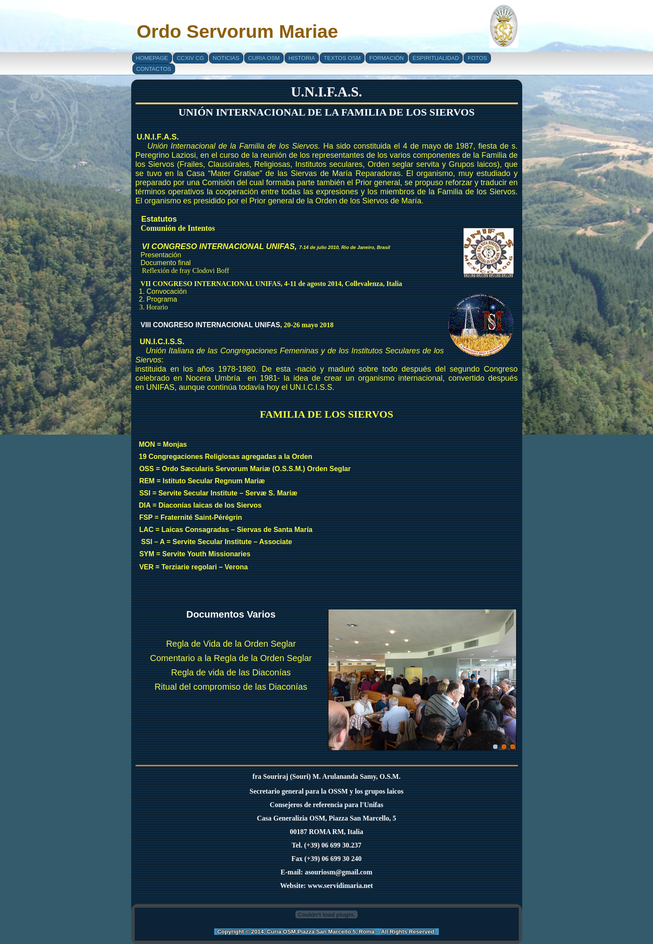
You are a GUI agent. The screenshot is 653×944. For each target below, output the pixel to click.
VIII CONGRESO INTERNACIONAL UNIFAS (211, 325)
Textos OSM (342, 58)
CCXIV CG (190, 58)
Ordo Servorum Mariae (237, 31)
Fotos (477, 58)
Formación (386, 58)
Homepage (152, 58)
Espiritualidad (436, 58)
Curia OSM (264, 58)
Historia (301, 58)
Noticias (226, 58)
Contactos (153, 69)
